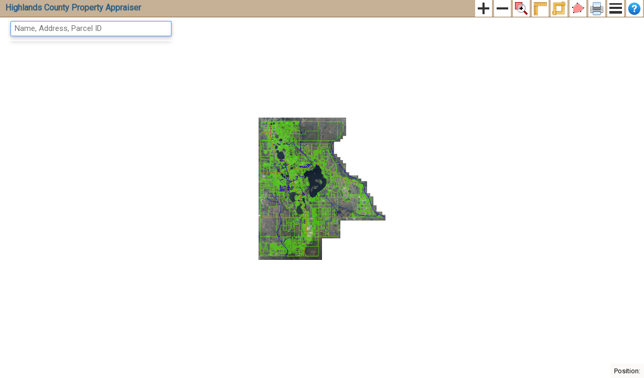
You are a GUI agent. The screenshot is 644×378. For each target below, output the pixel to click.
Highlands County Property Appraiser (73, 8)
